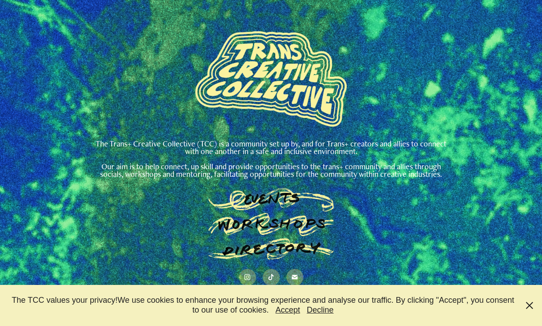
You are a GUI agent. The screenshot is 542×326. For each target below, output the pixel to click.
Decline (320, 309)
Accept (288, 309)
